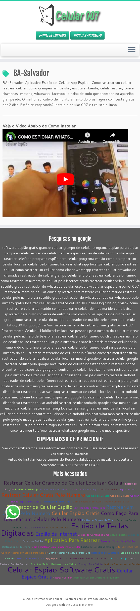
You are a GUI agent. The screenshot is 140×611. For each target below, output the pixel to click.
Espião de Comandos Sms (93, 534)
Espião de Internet (56, 533)
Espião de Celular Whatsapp (98, 547)
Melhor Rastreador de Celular (122, 564)
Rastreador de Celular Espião (39, 506)
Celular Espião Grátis (75, 513)
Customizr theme (82, 605)
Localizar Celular (105, 482)
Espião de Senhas (34, 527)
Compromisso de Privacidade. (70, 454)
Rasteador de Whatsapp (105, 552)
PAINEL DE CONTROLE (52, 35)
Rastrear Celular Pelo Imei (89, 508)
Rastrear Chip (119, 558)
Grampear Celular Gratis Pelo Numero (96, 577)
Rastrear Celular (22, 482)
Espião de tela (73, 489)
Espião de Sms (110, 489)
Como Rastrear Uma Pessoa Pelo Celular (56, 547)
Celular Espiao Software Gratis (61, 569)
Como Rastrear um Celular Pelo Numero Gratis (101, 501)
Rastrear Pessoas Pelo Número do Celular (85, 558)
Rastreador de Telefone (16, 547)
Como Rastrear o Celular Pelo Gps (69, 552)
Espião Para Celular (31, 501)
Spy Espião (52, 558)
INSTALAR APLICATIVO (87, 35)
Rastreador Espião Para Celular (29, 552)
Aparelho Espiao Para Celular (118, 541)
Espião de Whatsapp (27, 489)
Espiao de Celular (32, 541)
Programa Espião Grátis (30, 558)
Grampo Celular (119, 495)
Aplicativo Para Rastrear (72, 540)
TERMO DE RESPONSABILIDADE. (78, 465)
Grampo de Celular (63, 482)
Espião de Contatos (58, 527)
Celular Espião (91, 489)
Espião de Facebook (52, 489)
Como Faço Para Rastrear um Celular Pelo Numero (71, 516)
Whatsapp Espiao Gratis (57, 501)
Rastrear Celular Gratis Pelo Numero (43, 494)
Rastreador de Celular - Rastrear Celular (60, 599)
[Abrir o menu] (131, 50)
